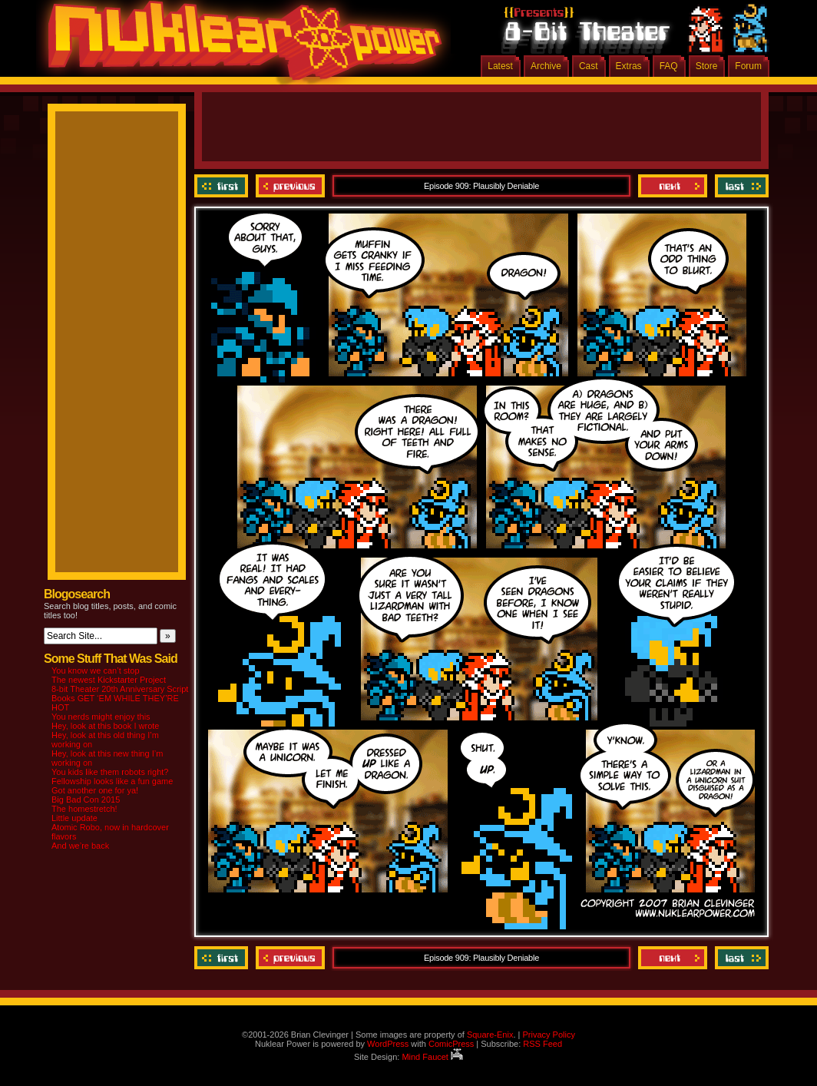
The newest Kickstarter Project (108, 679)
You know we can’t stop (95, 670)
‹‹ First (223, 186)
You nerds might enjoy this (100, 716)
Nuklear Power (239, 46)
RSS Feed (542, 1043)
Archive (546, 66)
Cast (588, 66)
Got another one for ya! (94, 790)
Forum (748, 66)
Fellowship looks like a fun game (112, 781)
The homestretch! (84, 808)
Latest (500, 66)
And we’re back (80, 845)
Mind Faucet (432, 1056)
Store (707, 66)
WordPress (387, 1043)
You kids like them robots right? (109, 771)
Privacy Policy (548, 1034)
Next (672, 186)
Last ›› (740, 186)
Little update (74, 818)
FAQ (669, 66)
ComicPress (451, 1043)
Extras (629, 66)
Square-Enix (490, 1034)
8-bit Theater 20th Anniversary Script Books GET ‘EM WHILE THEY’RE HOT (119, 698)
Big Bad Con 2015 (85, 799)
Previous (290, 186)
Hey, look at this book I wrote (105, 725)
